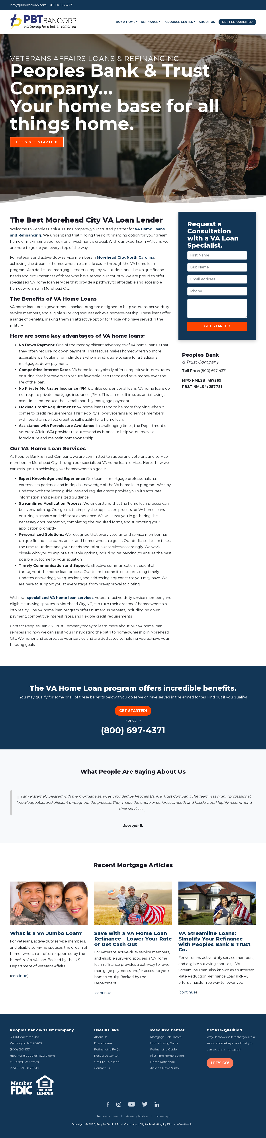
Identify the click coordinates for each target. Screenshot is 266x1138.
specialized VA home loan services (60, 598)
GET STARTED (217, 326)
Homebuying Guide (164, 1043)
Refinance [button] (149, 21)
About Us (207, 21)
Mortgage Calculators (165, 1037)
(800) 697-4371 (61, 5)
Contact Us (102, 1068)
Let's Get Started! (134, 142)
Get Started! (133, 711)
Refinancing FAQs (107, 1049)
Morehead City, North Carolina (125, 257)
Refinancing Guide (163, 1049)
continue (19, 976)
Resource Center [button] (178, 21)
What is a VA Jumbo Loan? (46, 933)
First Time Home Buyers (167, 1055)
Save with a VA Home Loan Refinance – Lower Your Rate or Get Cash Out (133, 938)
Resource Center (106, 1055)
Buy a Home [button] (125, 21)
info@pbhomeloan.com (28, 5)
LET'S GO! (220, 1063)
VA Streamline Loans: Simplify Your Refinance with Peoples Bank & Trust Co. (214, 941)
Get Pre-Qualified (237, 21)
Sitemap (163, 1116)
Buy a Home (103, 1043)
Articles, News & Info (164, 1068)
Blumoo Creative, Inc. (181, 1124)
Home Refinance (162, 1062)
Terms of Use (107, 1116)
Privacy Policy (137, 1116)
